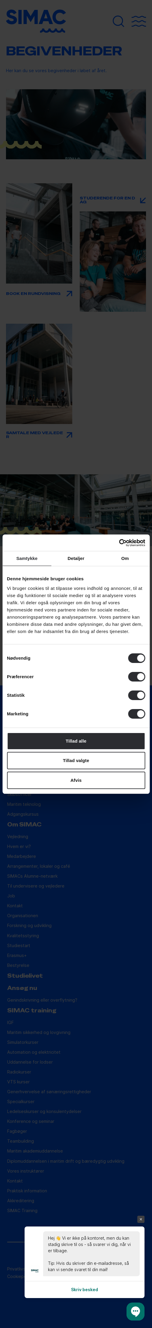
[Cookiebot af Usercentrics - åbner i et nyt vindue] (119, 543)
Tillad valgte (76, 760)
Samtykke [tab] (26, 558)
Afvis (76, 780)
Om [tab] (125, 558)
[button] (136, 1312)
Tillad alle (76, 741)
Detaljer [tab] (76, 558)
